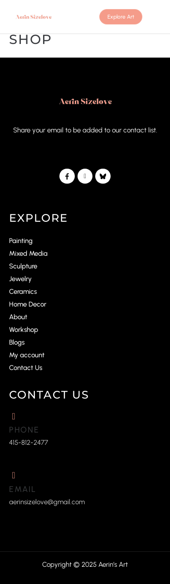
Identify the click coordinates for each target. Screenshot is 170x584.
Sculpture (23, 266)
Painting (21, 241)
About (18, 317)
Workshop (23, 330)
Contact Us (25, 368)
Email (22, 489)
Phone (24, 430)
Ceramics (23, 291)
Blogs (16, 342)
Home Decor (27, 304)
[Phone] (13, 416)
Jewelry (20, 279)
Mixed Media (28, 253)
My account (26, 355)
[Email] (13, 475)
